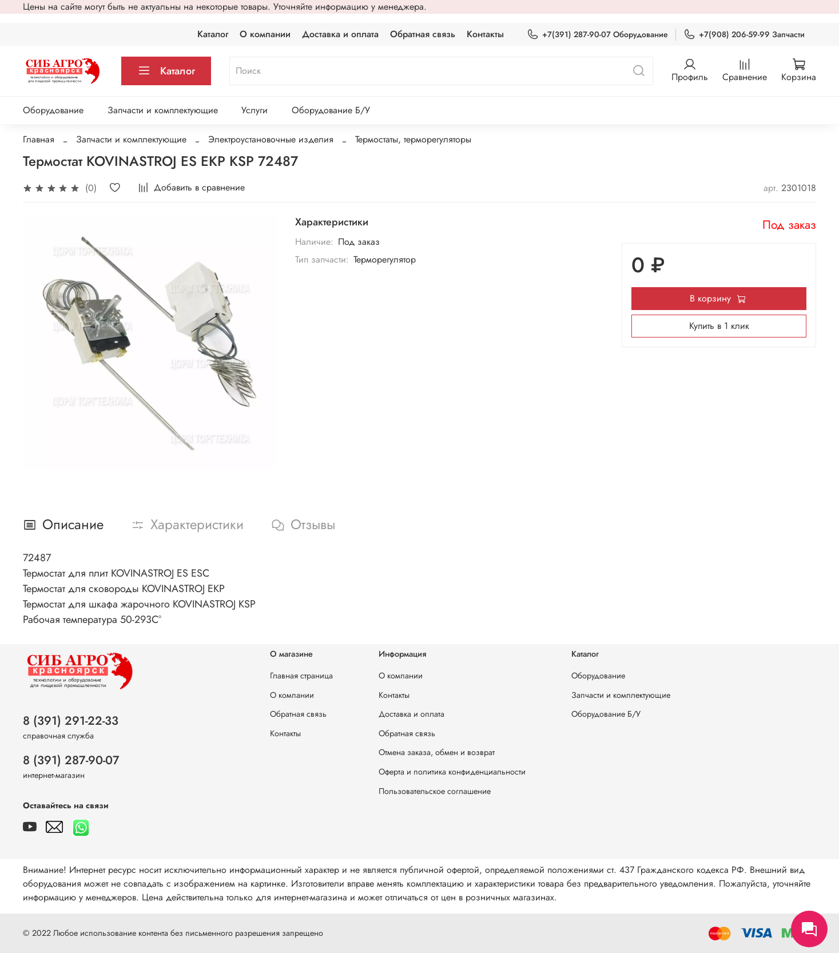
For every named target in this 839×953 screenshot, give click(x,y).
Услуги (254, 110)
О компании (265, 34)
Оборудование (53, 110)
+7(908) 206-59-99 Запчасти (744, 35)
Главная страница (301, 675)
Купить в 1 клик (719, 325)
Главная (38, 139)
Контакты (485, 34)
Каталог (212, 34)
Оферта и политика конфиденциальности (452, 771)
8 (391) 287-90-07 (71, 760)
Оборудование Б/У (331, 110)
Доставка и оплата (340, 34)
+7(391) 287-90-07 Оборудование (597, 35)
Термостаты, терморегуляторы (413, 139)
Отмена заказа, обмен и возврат (437, 752)
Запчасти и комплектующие (163, 110)
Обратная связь (422, 34)
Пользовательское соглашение (435, 791)
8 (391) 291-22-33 (70, 720)
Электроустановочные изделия (270, 139)
